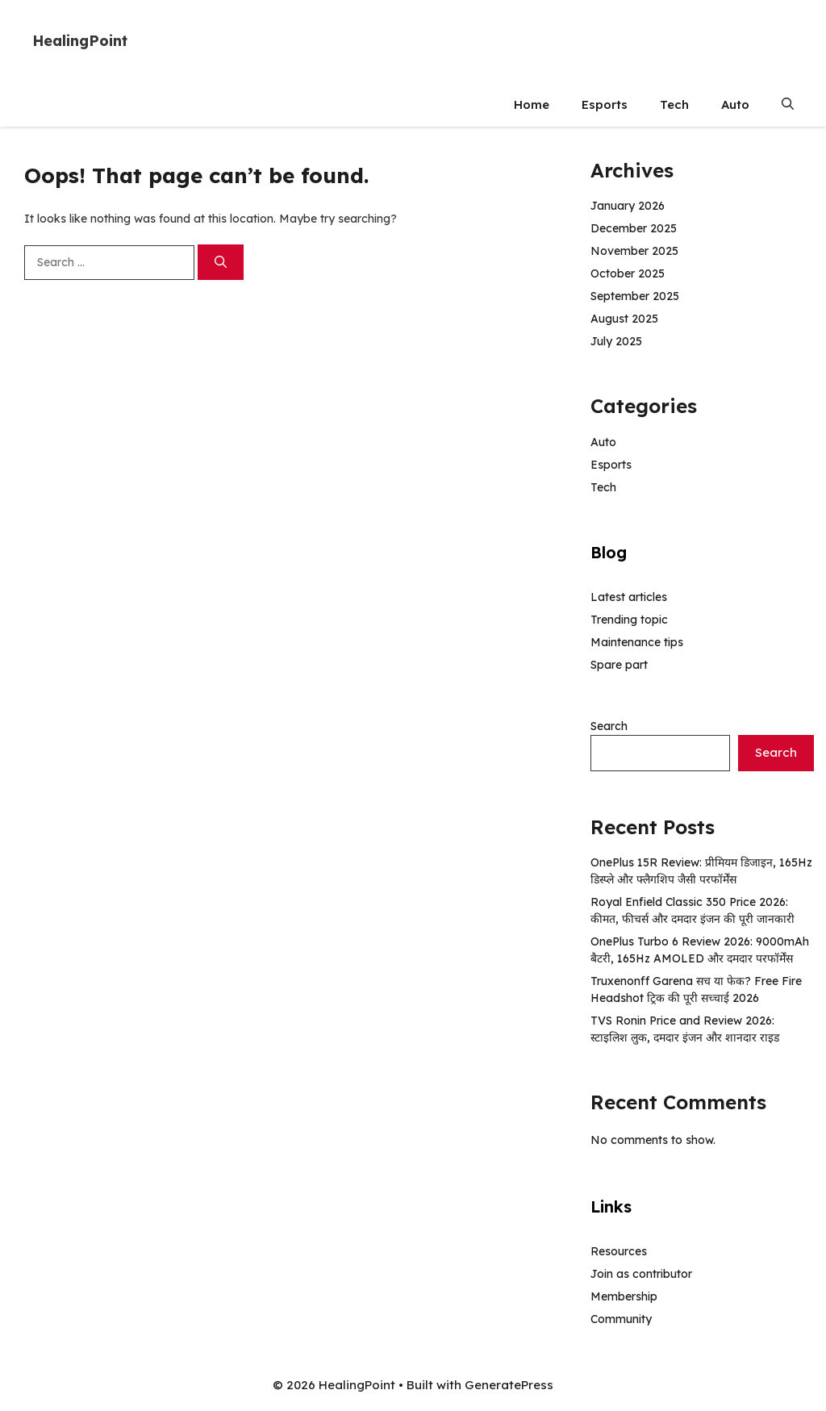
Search (609, 726)
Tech (674, 104)
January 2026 (627, 205)
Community (621, 1319)
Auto (735, 104)
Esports (605, 104)
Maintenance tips (636, 642)
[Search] (221, 262)
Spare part (619, 664)
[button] (788, 104)
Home (531, 104)
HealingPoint (79, 40)
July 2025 (616, 341)
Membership (623, 1296)
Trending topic (629, 619)
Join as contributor (641, 1274)
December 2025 (633, 228)
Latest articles (628, 597)
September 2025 (634, 296)
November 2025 (634, 251)
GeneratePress (509, 1384)
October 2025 (627, 273)
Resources (618, 1251)
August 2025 (624, 318)
